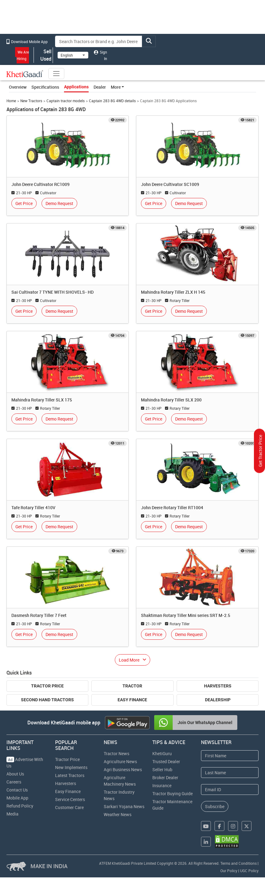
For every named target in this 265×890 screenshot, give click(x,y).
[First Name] (230, 755)
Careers (13, 782)
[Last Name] (230, 772)
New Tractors (31, 101)
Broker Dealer (165, 777)
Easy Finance (132, 699)
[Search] (99, 41)
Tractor (132, 685)
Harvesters (217, 685)
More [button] (116, 87)
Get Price (24, 203)
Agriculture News (120, 761)
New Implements (71, 767)
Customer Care (69, 807)
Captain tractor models (65, 101)
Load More (129, 660)
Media (12, 814)
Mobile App (17, 798)
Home (11, 101)
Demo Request (59, 203)
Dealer (100, 87)
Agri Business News (123, 769)
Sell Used (43, 55)
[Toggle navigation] (56, 73)
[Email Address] (230, 789)
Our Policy (228, 870)
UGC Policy (249, 870)
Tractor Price (47, 685)
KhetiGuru (162, 753)
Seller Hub (162, 769)
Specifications (45, 87)
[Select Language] (73, 55)
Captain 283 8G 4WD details (112, 101)
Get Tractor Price (260, 451)
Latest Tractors (69, 775)
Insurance (161, 785)
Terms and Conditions (238, 863)
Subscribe (214, 806)
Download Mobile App (27, 41)
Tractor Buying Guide (172, 793)
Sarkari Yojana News (124, 806)
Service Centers (70, 799)
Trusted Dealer (166, 761)
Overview (17, 87)
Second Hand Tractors (47, 699)
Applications (76, 86)
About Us (15, 774)
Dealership (218, 699)
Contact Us (17, 790)
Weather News (117, 814)
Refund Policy (19, 806)
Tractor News (116, 753)
